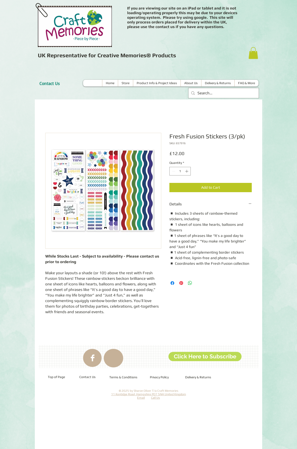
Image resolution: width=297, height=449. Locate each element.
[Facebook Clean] (92, 357)
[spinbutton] (180, 171)
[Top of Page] (56, 377)
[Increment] (187, 171)
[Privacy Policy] (162, 377)
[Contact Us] (49, 83)
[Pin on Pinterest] (181, 283)
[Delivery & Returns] (198, 377)
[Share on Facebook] (172, 283)
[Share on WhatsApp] (190, 283)
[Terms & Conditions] (123, 377)
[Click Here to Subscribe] (205, 356)
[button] (253, 53)
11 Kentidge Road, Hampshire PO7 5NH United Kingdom (148, 394)
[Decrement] (173, 171)
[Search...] (223, 93)
